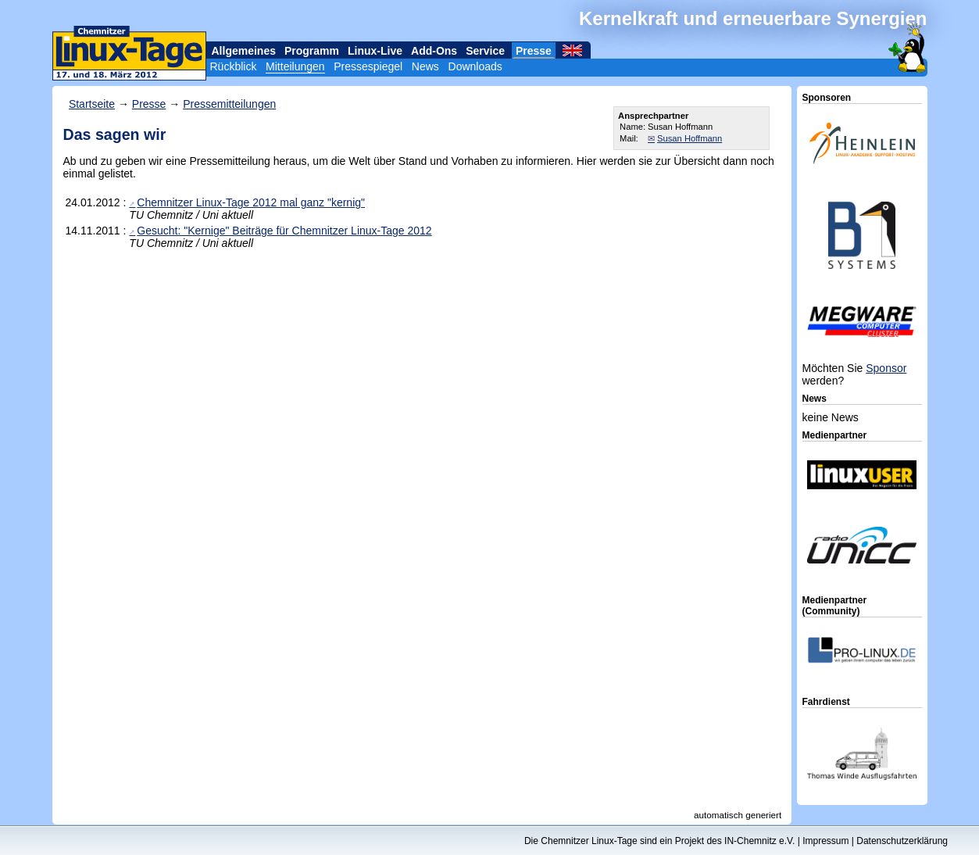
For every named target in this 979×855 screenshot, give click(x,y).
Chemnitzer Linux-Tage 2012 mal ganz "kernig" (251, 202)
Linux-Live (375, 51)
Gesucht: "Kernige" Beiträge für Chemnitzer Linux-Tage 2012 (284, 230)
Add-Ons (434, 51)
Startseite (92, 104)
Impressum (825, 840)
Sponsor (886, 368)
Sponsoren (827, 97)
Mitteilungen (295, 66)
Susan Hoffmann (689, 138)
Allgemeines (244, 51)
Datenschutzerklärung (902, 840)
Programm (311, 51)
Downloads (475, 66)
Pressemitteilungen (229, 104)
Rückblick (233, 66)
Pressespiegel (368, 66)
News (425, 66)
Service (485, 51)
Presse (534, 51)
